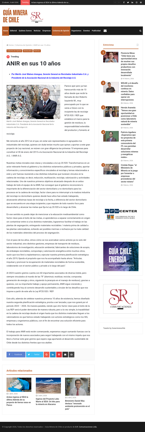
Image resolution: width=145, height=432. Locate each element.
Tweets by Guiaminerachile (114, 328)
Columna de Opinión (61, 31)
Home (5, 31)
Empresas (46, 31)
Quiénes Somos (25, 31)
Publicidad (96, 31)
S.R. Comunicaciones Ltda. (86, 427)
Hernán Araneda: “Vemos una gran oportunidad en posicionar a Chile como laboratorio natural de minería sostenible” (129, 115)
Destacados (28, 51)
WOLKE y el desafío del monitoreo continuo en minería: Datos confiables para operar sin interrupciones (129, 91)
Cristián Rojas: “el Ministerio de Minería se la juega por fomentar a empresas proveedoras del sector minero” (129, 173)
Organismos (76, 31)
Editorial (13, 31)
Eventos (86, 31)
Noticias (37, 31)
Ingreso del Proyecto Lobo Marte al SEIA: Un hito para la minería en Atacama (48, 401)
